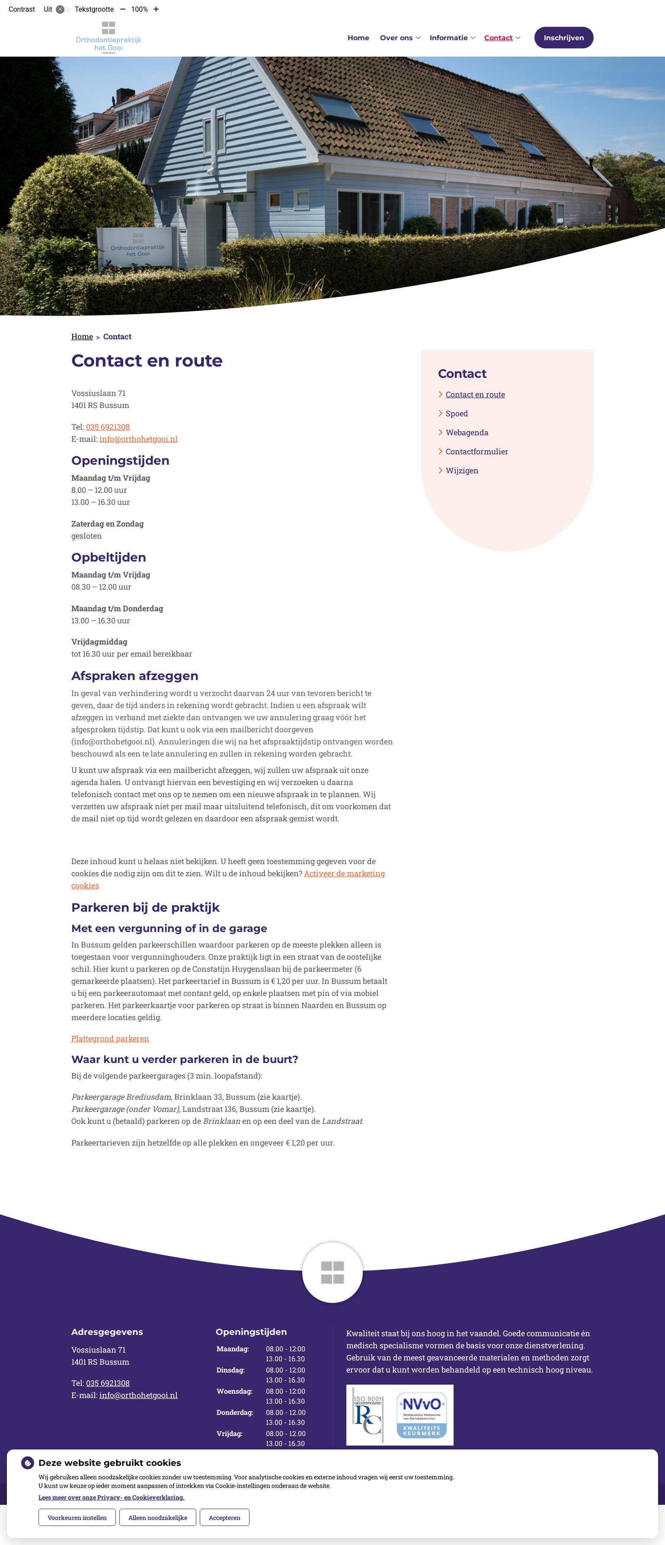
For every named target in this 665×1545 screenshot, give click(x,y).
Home (358, 38)
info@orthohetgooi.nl (138, 439)
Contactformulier (477, 451)
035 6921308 (108, 426)
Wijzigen (462, 470)
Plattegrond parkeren (110, 1038)
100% (139, 9)
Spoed (457, 413)
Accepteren (224, 1517)
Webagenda (467, 432)
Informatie (449, 38)
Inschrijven (564, 38)
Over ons (396, 38)
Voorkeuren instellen (77, 1517)
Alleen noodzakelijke (157, 1517)
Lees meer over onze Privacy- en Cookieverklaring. (111, 1497)
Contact (498, 38)
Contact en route (475, 394)
